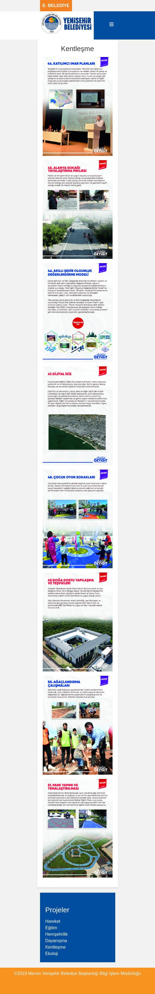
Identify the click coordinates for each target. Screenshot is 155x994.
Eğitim (51, 927)
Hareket (52, 921)
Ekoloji (51, 953)
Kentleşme (55, 947)
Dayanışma (56, 940)
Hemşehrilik (56, 934)
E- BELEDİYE (55, 5)
